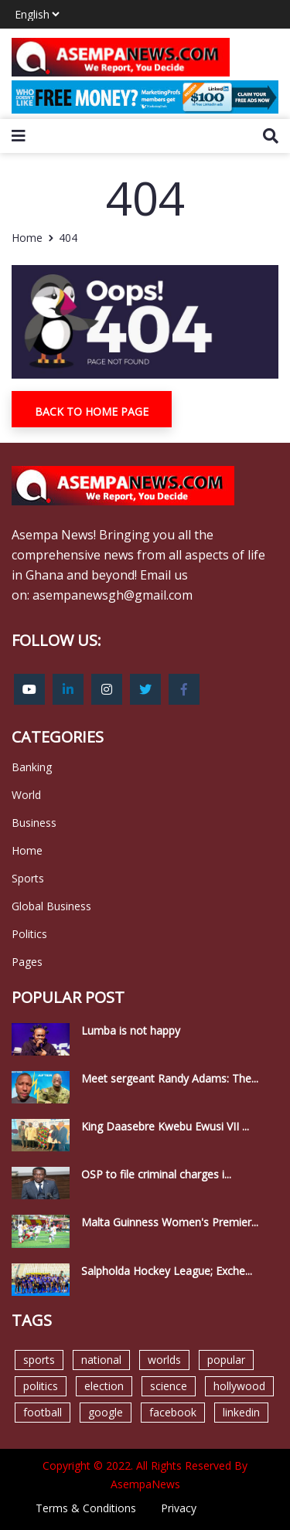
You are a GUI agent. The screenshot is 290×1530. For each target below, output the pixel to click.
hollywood (239, 1386)
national (101, 1359)
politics (40, 1386)
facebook (172, 1412)
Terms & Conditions (86, 1508)
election (104, 1386)
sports (39, 1359)
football (42, 1412)
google (105, 1412)
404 (68, 237)
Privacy (178, 1508)
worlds (164, 1359)
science (168, 1386)
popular (226, 1359)
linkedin (241, 1412)
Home (27, 237)
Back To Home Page (91, 411)
